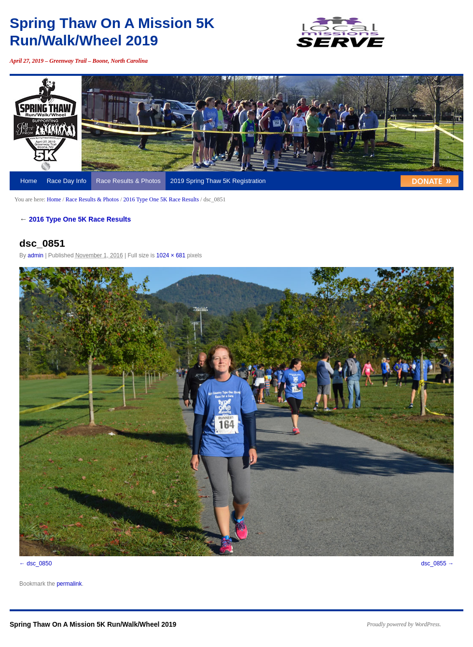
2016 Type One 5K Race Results (161, 199)
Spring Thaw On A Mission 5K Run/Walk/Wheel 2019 (93, 624)
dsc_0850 (39, 563)
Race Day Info (66, 180)
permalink (69, 583)
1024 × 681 (170, 255)
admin (35, 255)
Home (28, 180)
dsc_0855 (433, 563)
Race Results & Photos (128, 180)
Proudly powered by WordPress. (404, 624)
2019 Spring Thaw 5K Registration (218, 180)
